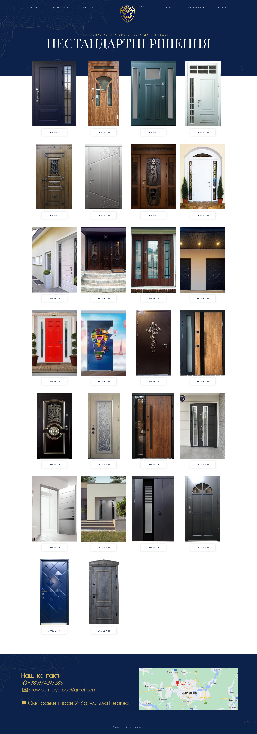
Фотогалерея (115, 35)
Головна (91, 35)
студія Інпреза (137, 727)
